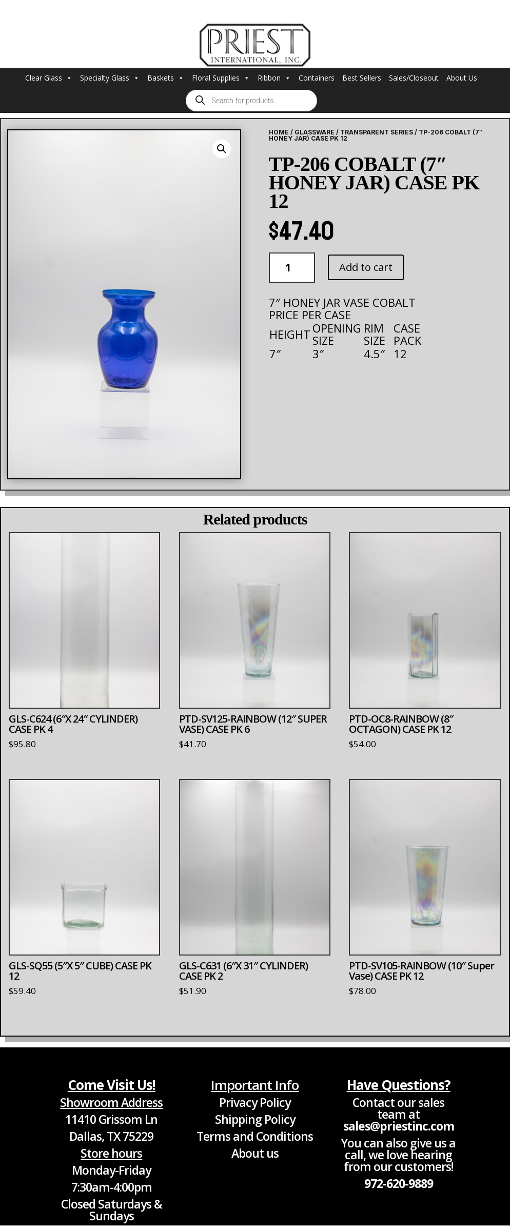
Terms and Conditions (255, 1136)
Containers (317, 78)
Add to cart (366, 267)
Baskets (165, 78)
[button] (221, 149)
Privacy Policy (254, 1102)
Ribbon (274, 78)
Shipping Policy (255, 1119)
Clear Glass (48, 78)
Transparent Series (376, 132)
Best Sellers (361, 78)
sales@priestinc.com (398, 1126)
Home (279, 132)
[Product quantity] (292, 267)
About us (255, 1153)
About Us (461, 78)
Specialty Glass (110, 78)
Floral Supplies (221, 78)
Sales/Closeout (414, 78)
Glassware (315, 132)
